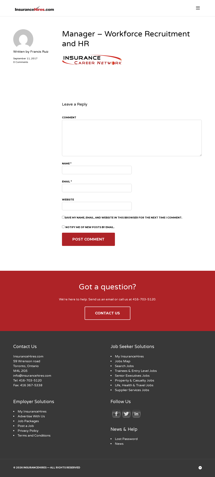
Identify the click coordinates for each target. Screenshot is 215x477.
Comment (69, 117)
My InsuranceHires (129, 356)
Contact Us (107, 313)
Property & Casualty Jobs (134, 380)
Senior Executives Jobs (132, 376)
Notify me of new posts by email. (89, 227)
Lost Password (126, 439)
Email (67, 181)
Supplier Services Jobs (132, 390)
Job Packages (28, 421)
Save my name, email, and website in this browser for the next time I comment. (123, 217)
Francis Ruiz (39, 52)
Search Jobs (124, 366)
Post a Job (26, 426)
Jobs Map (122, 361)
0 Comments (20, 62)
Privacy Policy (28, 431)
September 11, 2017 (25, 58)
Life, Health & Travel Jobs (134, 385)
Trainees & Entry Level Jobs (136, 371)
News (119, 444)
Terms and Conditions (34, 436)
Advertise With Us (31, 416)
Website (68, 199)
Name (66, 163)
